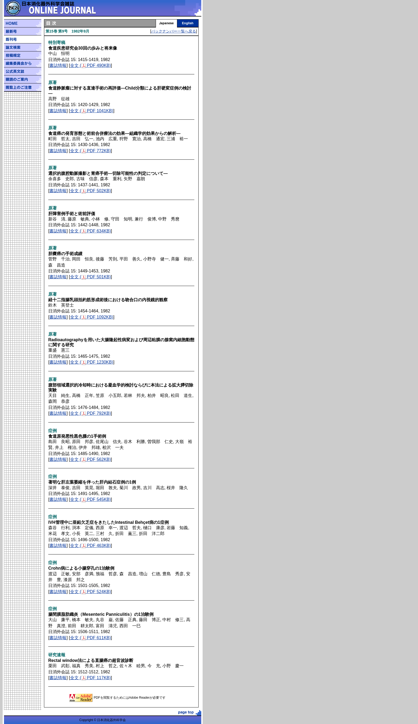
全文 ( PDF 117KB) (90, 677)
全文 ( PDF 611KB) (90, 637)
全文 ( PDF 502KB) (90, 190)
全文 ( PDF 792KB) (90, 413)
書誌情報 (57, 65)
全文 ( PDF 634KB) (90, 231)
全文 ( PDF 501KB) (90, 277)
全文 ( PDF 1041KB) (91, 110)
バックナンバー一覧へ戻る (173, 31)
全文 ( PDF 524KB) (90, 591)
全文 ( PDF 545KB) (90, 499)
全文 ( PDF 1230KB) (91, 362)
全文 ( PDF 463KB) (90, 545)
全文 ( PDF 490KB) (90, 65)
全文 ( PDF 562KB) (90, 459)
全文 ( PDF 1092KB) (91, 317)
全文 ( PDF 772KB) (90, 150)
